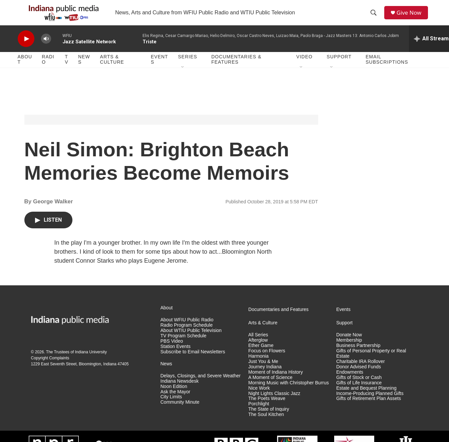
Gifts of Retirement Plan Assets (368, 408)
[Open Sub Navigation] (183, 77)
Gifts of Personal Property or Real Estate (371, 363)
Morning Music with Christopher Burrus (288, 392)
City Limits (171, 406)
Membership (349, 349)
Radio (48, 69)
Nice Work (259, 397)
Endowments (349, 381)
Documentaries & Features (236, 69)
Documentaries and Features (278, 319)
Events (159, 69)
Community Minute (180, 412)
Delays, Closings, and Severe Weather (201, 385)
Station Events (176, 356)
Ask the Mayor (175, 401)
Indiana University (91, 361)
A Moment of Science (270, 387)
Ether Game (260, 355)
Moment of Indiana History (275, 381)
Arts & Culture (112, 69)
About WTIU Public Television (191, 340)
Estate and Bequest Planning (366, 397)
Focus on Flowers (266, 360)
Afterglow (258, 349)
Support (339, 66)
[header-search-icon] (375, 18)
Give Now (411, 17)
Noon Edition (174, 396)
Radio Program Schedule (187, 334)
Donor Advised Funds (358, 376)
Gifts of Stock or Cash (359, 387)
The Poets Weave (266, 408)
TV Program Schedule (184, 345)
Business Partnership (358, 355)
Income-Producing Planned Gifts (370, 403)
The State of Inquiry (268, 419)
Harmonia (258, 365)
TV (66, 69)
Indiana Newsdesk (180, 390)
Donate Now (349, 344)
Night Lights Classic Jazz (274, 403)
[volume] (46, 48)
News (84, 69)
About (25, 69)
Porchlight (258, 413)
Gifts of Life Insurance (359, 392)
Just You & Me (263, 371)
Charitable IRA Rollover (360, 371)
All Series (258, 344)
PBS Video (172, 350)
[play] (26, 48)
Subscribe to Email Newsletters (193, 361)
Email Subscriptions (387, 69)
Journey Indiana (265, 376)
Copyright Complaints (50, 367)
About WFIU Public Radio (187, 329)
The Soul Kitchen (266, 424)
